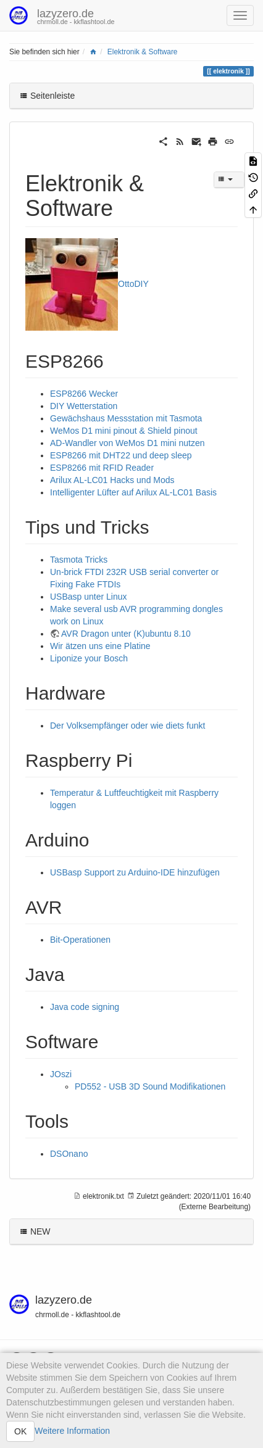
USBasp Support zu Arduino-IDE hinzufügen (135, 872)
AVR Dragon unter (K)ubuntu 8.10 (126, 634)
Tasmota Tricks (78, 560)
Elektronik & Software (142, 52)
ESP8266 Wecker (84, 394)
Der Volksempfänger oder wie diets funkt (127, 725)
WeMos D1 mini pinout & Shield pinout (124, 431)
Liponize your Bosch (89, 658)
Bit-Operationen (80, 940)
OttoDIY (133, 284)
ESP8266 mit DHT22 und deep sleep (121, 455)
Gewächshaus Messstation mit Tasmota (126, 418)
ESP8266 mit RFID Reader (102, 468)
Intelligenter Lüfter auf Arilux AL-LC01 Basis (133, 492)
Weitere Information (72, 1431)
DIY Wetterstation (83, 406)
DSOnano (69, 1154)
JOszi (61, 1074)
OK (20, 1431)
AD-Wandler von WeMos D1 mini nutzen (127, 443)
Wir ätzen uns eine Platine (100, 646)
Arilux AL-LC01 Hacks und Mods (112, 480)
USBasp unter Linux (88, 597)
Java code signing (84, 1007)
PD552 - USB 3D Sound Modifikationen (150, 1086)
